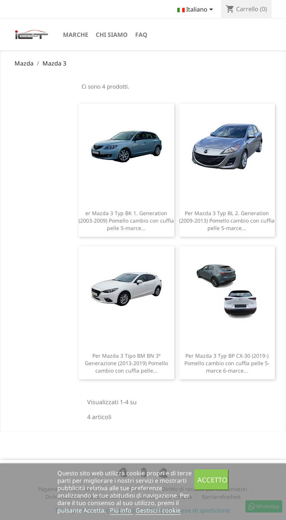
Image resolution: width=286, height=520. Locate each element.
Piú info (121, 510)
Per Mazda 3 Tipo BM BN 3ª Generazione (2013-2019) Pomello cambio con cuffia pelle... (126, 363)
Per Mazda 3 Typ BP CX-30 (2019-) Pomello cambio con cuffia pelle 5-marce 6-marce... (227, 363)
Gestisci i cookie (158, 510)
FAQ (141, 35)
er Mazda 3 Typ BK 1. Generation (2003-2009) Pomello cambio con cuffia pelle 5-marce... (126, 221)
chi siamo (112, 35)
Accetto (212, 479)
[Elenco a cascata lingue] (196, 10)
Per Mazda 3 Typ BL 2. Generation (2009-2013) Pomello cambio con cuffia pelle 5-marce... (226, 221)
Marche (75, 35)
